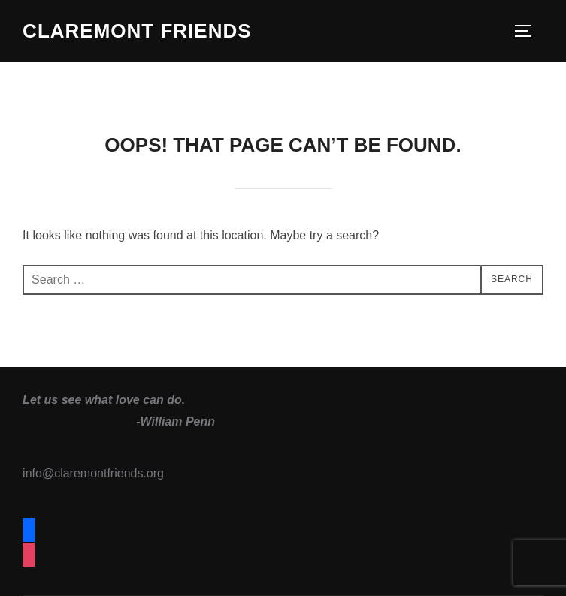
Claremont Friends (137, 31)
